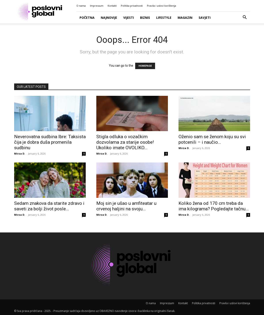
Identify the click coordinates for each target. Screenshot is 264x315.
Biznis (145, 17)
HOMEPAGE (145, 65)
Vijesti (128, 17)
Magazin (185, 17)
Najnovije (109, 17)
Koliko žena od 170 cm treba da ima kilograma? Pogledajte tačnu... (214, 206)
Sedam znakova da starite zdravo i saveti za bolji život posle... (49, 206)
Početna (87, 17)
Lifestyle (163, 17)
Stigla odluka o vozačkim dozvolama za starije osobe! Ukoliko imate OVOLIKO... (125, 142)
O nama (81, 5)
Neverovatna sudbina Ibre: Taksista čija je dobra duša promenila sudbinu (50, 142)
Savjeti (205, 17)
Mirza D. (19, 153)
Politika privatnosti (132, 5)
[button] (244, 18)
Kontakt (112, 5)
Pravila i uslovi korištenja (161, 5)
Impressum (96, 5)
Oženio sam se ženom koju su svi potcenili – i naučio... (212, 139)
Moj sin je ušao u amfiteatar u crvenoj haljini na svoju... (126, 206)
